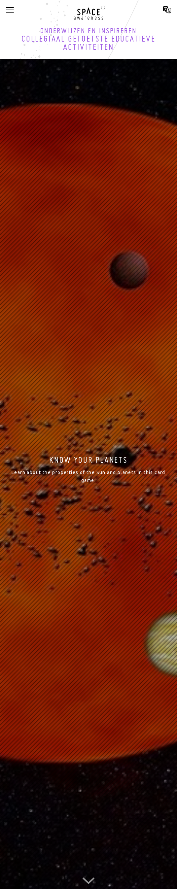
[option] (88, 470)
